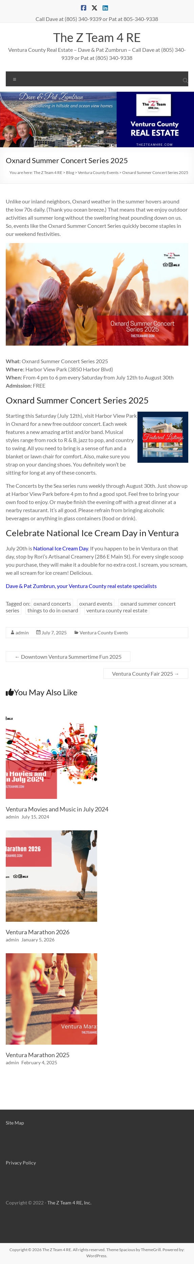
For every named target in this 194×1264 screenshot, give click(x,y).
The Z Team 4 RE (97, 37)
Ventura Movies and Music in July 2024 (57, 809)
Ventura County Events (104, 632)
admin (22, 632)
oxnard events (95, 603)
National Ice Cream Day (60, 548)
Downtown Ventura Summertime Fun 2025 (68, 656)
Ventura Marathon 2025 (37, 1055)
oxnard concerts (52, 603)
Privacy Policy (21, 1162)
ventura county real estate (116, 610)
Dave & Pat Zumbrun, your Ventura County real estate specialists (81, 586)
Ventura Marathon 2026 (37, 932)
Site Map (15, 1123)
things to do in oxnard (52, 610)
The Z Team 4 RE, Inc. (69, 1202)
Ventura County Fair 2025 (145, 673)
